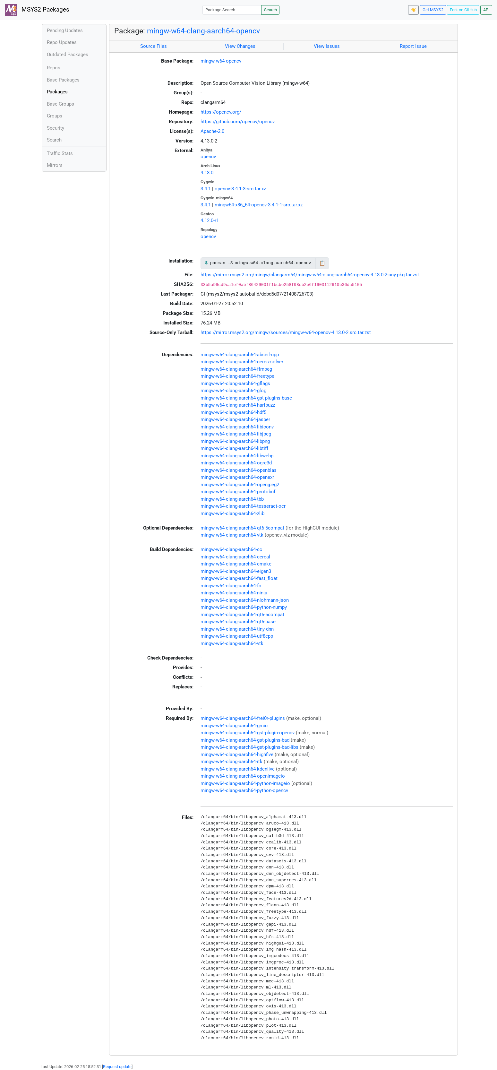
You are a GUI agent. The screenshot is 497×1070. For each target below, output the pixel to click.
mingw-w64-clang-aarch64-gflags (235, 383)
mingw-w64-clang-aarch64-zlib (232, 513)
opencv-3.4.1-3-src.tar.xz (240, 189)
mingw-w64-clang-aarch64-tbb (232, 499)
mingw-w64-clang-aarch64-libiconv (237, 427)
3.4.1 (206, 189)
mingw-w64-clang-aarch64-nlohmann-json (245, 600)
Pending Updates (65, 30)
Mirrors (55, 165)
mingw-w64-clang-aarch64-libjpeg (236, 434)
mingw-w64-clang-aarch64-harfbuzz (238, 405)
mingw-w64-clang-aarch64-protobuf (238, 492)
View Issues (327, 46)
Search (270, 9)
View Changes (240, 46)
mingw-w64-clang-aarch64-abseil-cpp (240, 355)
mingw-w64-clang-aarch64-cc (231, 549)
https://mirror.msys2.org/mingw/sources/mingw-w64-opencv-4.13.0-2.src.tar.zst (286, 332)
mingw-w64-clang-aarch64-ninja (234, 593)
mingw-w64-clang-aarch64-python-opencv (244, 790)
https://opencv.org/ (221, 112)
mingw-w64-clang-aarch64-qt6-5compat (242, 528)
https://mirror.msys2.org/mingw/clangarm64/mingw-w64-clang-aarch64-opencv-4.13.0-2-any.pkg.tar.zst (310, 275)
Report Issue (413, 46)
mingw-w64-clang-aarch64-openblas (239, 470)
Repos (53, 68)
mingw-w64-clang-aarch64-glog (233, 390)
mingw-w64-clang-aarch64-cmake (236, 564)
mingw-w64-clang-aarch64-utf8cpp (237, 636)
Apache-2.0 (212, 131)
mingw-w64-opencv (221, 61)
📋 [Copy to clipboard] (322, 263)
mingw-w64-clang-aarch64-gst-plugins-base (246, 398)
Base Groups (60, 104)
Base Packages (63, 80)
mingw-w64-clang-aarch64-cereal (235, 557)
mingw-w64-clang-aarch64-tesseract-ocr (243, 506)
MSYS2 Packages (37, 10)
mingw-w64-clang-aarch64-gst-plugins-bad (245, 740)
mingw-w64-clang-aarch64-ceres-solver (242, 362)
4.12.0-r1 (210, 220)
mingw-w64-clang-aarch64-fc (231, 586)
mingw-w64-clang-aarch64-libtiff (234, 448)
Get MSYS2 (433, 9)
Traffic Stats (60, 153)
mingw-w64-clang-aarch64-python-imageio (245, 783)
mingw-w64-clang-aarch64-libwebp (237, 456)
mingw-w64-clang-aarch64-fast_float (239, 578)
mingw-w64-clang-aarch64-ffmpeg (236, 369)
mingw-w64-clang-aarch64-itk (231, 761)
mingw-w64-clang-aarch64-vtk (232, 535)
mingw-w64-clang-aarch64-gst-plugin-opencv (248, 733)
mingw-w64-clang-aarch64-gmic (234, 726)
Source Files (153, 46)
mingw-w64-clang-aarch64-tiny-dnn (237, 629)
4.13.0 (207, 173)
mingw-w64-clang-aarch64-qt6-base (238, 622)
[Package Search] (231, 9)
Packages (57, 92)
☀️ (413, 9)
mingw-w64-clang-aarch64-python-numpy (244, 607)
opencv (208, 157)
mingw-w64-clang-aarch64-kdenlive (238, 769)
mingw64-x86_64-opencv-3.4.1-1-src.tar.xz (259, 205)
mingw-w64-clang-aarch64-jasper (235, 419)
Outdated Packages (67, 54)
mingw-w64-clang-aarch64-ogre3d (236, 463)
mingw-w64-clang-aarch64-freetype (237, 376)
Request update (117, 1066)
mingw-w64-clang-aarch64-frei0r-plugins (243, 718)
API (486, 9)
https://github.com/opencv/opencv (238, 122)
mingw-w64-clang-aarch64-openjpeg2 (240, 485)
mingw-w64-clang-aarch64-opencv (203, 31)
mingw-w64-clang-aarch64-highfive (237, 754)
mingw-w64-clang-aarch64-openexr (237, 477)
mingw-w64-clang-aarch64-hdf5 (233, 412)
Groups (54, 116)
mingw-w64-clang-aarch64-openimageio (243, 776)
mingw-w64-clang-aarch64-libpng (235, 441)
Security (55, 128)
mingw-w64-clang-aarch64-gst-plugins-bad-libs (249, 747)
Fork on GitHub (463, 9)
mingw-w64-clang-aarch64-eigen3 (236, 571)
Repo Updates (62, 42)
